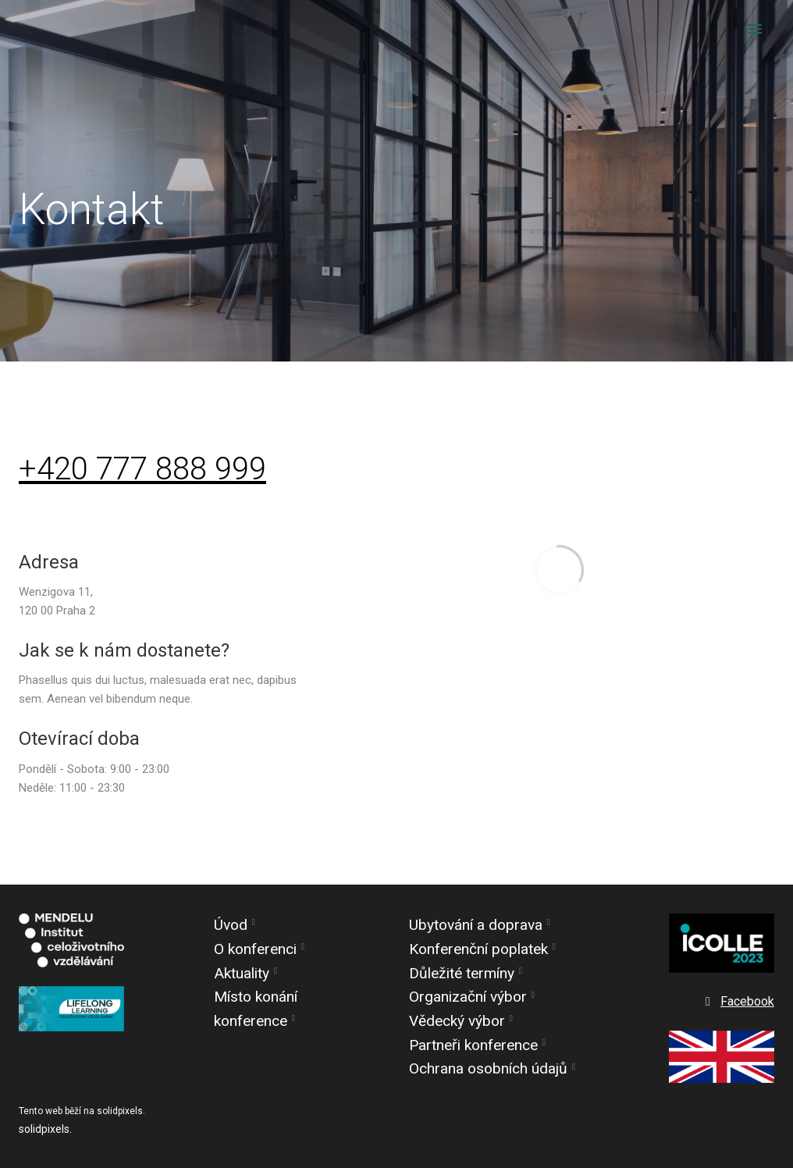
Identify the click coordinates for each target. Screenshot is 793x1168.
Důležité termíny (461, 973)
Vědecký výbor (457, 1021)
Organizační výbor (468, 997)
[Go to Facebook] (738, 1002)
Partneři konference (473, 1045)
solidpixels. (45, 1129)
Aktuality (241, 973)
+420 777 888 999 (142, 469)
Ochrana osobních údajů (488, 1069)
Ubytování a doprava (475, 926)
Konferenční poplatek (478, 949)
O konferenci (255, 949)
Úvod (230, 926)
